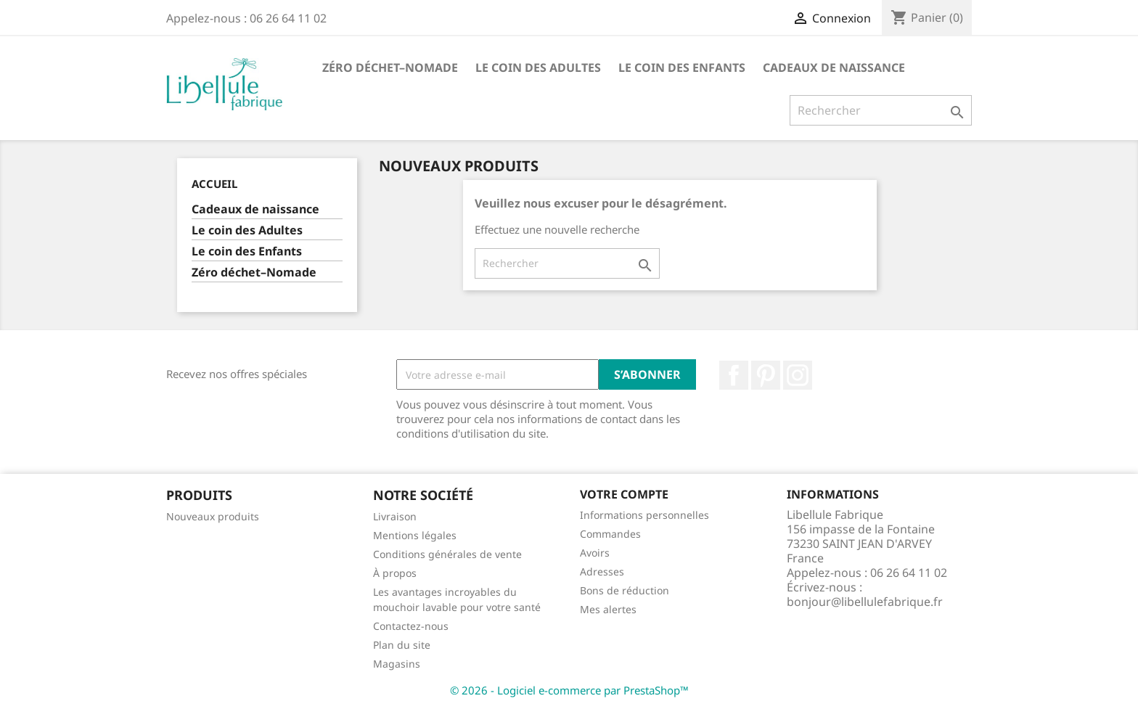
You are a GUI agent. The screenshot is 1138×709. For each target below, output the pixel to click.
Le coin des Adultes (538, 67)
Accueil (214, 183)
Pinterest (765, 375)
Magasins (396, 664)
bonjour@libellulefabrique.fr (865, 602)
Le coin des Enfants (681, 67)
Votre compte (624, 494)
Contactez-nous (411, 626)
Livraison (395, 516)
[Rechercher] (881, 110)
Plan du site (401, 645)
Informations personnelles (644, 515)
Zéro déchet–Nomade (390, 67)
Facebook (733, 375)
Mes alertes (608, 609)
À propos (395, 573)
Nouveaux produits (212, 516)
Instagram (797, 375)
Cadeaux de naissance (834, 67)
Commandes (610, 534)
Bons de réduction (624, 590)
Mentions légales (415, 535)
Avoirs (595, 553)
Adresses (602, 571)
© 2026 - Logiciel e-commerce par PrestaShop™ (569, 690)
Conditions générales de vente (447, 554)
